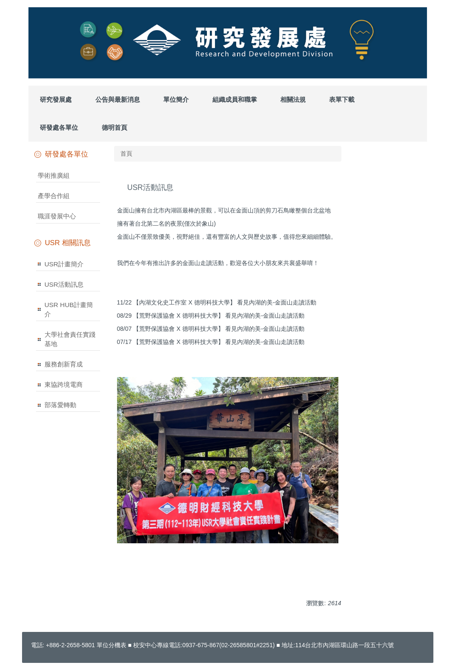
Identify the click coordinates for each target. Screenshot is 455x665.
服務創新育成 (64, 364)
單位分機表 (111, 645)
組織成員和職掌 (234, 99)
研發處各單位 (59, 127)
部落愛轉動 (60, 404)
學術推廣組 (54, 175)
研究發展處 (56, 99)
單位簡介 (176, 99)
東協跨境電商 (64, 384)
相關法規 (293, 99)
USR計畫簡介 (64, 264)
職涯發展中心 (57, 216)
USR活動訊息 (64, 284)
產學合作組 (54, 195)
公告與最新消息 (117, 99)
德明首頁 (114, 127)
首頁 (126, 153)
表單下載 (342, 99)
